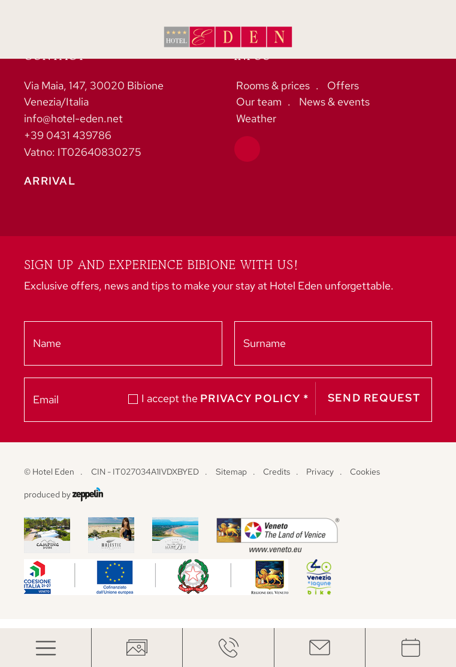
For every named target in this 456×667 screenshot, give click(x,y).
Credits (276, 471)
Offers (343, 85)
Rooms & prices (273, 85)
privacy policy (254, 399)
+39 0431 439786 (67, 135)
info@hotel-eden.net (73, 118)
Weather (256, 118)
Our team (259, 101)
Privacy (319, 471)
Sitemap (231, 471)
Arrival (50, 181)
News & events (334, 101)
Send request (374, 398)
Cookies (365, 471)
